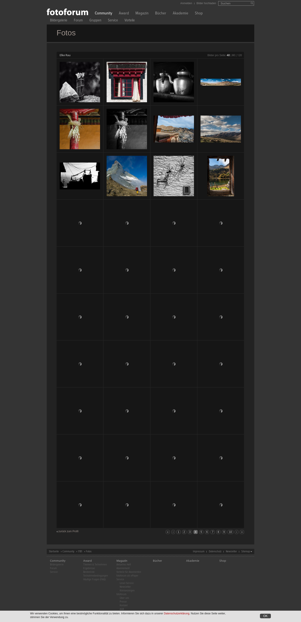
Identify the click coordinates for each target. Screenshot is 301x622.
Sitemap (245, 551)
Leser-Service (127, 583)
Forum (78, 21)
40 (228, 55)
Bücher (160, 13)
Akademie (180, 13)
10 (230, 532)
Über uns (124, 598)
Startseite (54, 551)
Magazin (142, 13)
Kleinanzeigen (127, 591)
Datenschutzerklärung (176, 613)
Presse (123, 602)
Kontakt (124, 605)
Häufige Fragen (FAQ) (94, 579)
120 (239, 55)
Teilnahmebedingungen (95, 576)
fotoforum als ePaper (127, 576)
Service (113, 21)
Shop (199, 13)
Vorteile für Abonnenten (128, 572)
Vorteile (130, 21)
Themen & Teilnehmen (95, 565)
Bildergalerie (58, 21)
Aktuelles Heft (123, 565)
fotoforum (121, 594)
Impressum (198, 551)
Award (124, 13)
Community (103, 13)
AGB (122, 609)
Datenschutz (215, 551)
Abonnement (123, 568)
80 (233, 55)
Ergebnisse (89, 568)
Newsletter (231, 551)
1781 (80, 551)
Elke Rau (65, 55)
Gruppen (95, 21)
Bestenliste (89, 572)
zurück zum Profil (68, 531)
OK (265, 616)
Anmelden (186, 3)
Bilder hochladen (206, 3)
